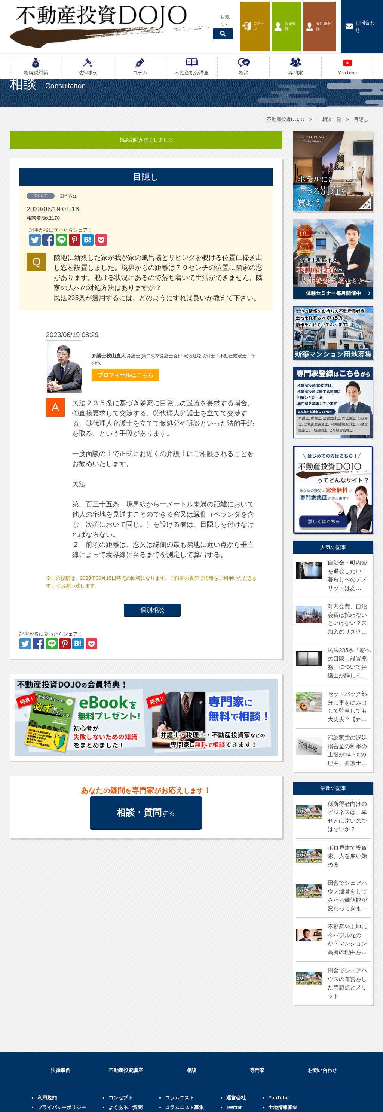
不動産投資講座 (126, 985)
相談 (191, 985)
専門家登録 (312, 16)
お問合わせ (361, 16)
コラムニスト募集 (184, 1022)
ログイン (224, 16)
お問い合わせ (322, 985)
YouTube (278, 1012)
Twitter (234, 1022)
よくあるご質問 (125, 1022)
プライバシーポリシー (61, 1022)
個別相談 (152, 610)
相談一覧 (331, 119)
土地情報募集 (282, 1022)
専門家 (257, 985)
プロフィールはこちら (122, 375)
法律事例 (60, 985)
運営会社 (236, 1012)
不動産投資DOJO (285, 119)
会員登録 (267, 16)
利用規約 (47, 1012)
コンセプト (120, 1012)
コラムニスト (179, 1012)
